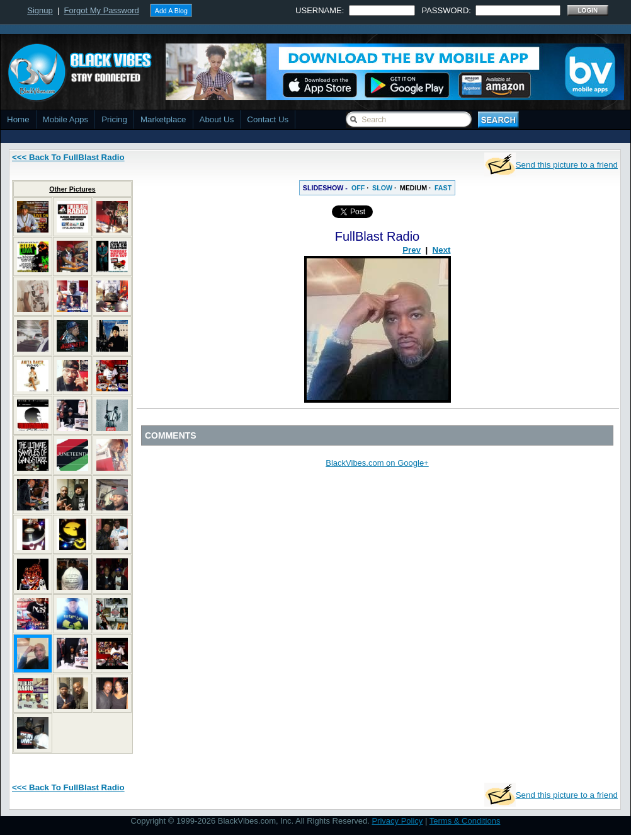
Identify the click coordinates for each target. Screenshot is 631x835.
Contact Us (267, 119)
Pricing (114, 119)
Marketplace (163, 119)
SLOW (382, 188)
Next (442, 250)
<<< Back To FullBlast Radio (68, 157)
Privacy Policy (397, 821)
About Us (217, 119)
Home (18, 119)
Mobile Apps (66, 119)
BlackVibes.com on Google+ (377, 463)
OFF (358, 188)
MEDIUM (413, 188)
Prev (411, 250)
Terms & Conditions (465, 821)
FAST (443, 188)
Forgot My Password (101, 10)
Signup (39, 10)
